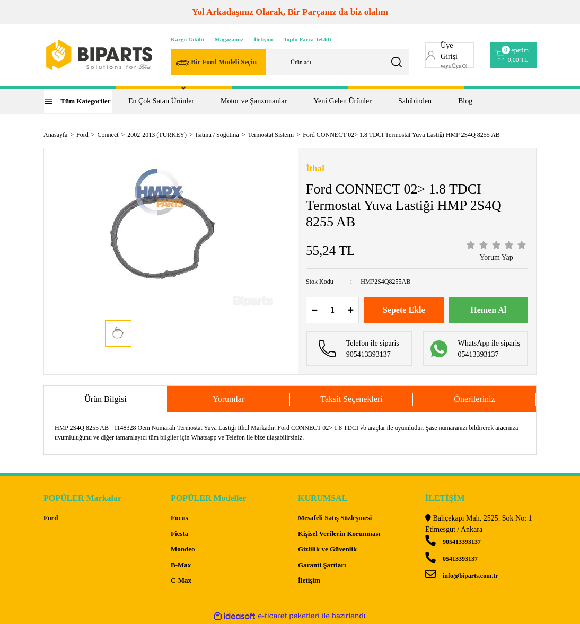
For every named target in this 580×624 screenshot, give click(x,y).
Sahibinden (415, 101)
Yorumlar (229, 398)
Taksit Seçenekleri (351, 398)
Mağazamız (229, 39)
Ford (50, 518)
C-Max (181, 580)
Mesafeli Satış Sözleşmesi (335, 518)
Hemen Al (488, 309)
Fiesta (179, 534)
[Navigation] (77, 101)
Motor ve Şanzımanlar (254, 101)
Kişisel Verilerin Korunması (339, 534)
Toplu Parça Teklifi (307, 39)
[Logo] (99, 55)
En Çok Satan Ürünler (161, 101)
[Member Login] (449, 55)
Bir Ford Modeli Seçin (216, 62)
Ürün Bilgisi (105, 398)
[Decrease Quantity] (314, 310)
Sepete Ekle (404, 309)
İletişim (263, 39)
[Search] (290, 62)
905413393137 (453, 542)
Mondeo (183, 549)
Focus (179, 518)
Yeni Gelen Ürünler (342, 101)
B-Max (181, 565)
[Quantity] (332, 310)
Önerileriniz (474, 398)
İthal (315, 168)
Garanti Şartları (322, 565)
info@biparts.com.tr (461, 575)
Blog (465, 101)
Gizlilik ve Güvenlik (327, 549)
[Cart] (513, 55)
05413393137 (451, 559)
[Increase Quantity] (350, 310)
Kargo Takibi (187, 39)
